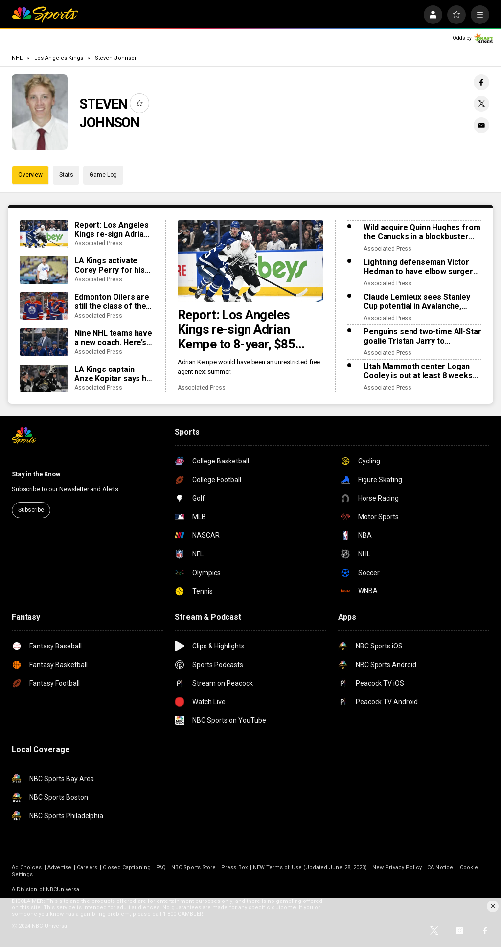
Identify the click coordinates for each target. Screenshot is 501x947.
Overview (30, 174)
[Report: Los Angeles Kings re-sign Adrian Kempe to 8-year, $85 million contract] (251, 261)
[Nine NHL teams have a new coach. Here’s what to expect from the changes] (44, 342)
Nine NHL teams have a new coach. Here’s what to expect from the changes (113, 337)
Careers (87, 867)
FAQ (161, 867)
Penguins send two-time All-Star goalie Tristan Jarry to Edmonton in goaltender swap (422, 336)
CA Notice (440, 867)
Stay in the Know (36, 474)
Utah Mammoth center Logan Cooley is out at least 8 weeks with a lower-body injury (418, 371)
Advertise (59, 867)
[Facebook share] (481, 82)
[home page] (45, 14)
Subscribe (31, 510)
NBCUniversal (63, 889)
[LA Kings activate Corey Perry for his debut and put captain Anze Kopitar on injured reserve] (44, 269)
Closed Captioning (127, 867)
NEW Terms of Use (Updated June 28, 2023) (310, 867)
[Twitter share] (481, 104)
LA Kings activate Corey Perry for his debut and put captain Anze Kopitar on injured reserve (113, 265)
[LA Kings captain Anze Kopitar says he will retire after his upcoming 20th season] (44, 378)
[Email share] (481, 125)
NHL (17, 58)
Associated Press (202, 387)
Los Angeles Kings (58, 58)
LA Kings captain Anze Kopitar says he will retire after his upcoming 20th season (112, 374)
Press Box (234, 867)
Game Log (103, 174)
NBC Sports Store (193, 867)
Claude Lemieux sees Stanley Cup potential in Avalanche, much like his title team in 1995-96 (421, 301)
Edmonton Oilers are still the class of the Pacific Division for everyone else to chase (111, 301)
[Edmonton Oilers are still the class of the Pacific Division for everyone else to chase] (44, 306)
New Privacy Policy (397, 867)
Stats (66, 174)
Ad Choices (27, 867)
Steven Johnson (116, 58)
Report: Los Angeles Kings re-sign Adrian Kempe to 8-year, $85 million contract (237, 329)
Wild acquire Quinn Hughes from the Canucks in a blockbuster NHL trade (422, 232)
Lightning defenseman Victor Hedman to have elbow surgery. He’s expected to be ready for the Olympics (421, 266)
